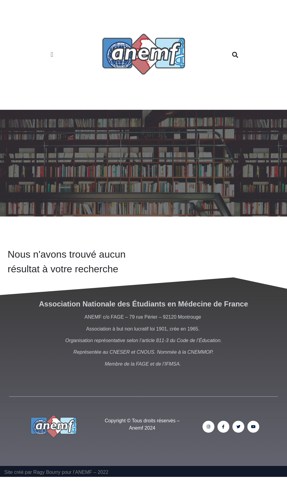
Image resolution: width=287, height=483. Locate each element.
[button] (52, 55)
